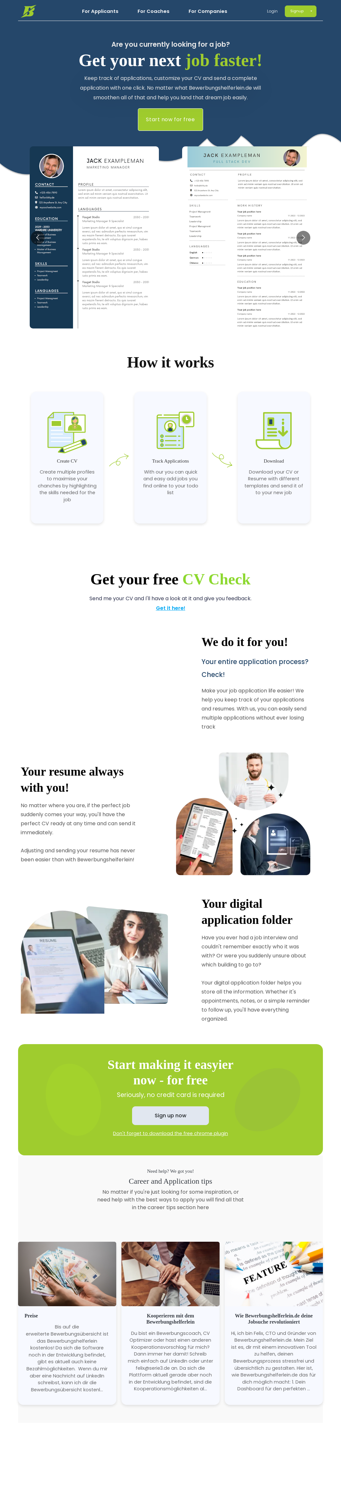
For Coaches (154, 11)
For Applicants (100, 11)
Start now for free (170, 119)
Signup (297, 11)
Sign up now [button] (170, 1115)
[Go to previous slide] (38, 238)
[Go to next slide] (303, 238)
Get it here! (170, 608)
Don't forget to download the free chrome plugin (170, 1133)
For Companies (208, 11)
